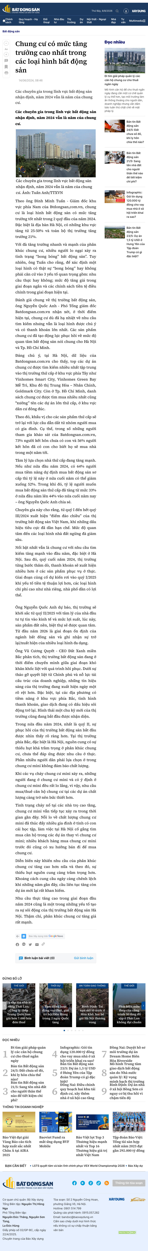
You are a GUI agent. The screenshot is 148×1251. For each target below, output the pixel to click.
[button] (6, 43)
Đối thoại (46, 21)
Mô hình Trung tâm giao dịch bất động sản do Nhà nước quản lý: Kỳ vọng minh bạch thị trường (127, 1072)
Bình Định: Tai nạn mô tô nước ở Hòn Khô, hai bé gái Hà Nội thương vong (92, 1014)
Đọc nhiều (115, 42)
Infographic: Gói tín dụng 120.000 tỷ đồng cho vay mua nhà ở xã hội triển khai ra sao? (135, 204)
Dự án (81, 21)
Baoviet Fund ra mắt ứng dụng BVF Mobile (54, 1141)
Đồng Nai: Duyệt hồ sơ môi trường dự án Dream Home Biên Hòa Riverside (127, 1054)
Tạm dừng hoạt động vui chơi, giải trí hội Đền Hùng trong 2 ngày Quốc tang (55, 1014)
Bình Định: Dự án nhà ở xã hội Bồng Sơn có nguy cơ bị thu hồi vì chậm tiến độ (127, 1091)
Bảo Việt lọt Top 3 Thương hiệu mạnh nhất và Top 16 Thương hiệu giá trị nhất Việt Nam (91, 1146)
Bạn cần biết (15, 1166)
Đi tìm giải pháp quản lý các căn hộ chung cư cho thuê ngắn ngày (122, 80)
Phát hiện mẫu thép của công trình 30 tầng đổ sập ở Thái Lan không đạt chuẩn (129, 1014)
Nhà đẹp (113, 21)
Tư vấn (123, 21)
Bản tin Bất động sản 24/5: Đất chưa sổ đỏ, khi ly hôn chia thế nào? (135, 132)
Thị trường (71, 21)
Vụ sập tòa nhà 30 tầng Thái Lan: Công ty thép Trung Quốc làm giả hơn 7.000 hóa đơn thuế (19, 1012)
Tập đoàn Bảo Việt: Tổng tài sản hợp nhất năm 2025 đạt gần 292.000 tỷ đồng (129, 1144)
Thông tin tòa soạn (129, 1183)
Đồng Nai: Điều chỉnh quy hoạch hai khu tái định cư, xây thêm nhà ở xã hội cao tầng (77, 1091)
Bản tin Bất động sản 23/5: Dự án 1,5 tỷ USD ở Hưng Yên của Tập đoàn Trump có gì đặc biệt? (136, 242)
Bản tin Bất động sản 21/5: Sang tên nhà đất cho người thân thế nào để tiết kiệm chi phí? (135, 167)
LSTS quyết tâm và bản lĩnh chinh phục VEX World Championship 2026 (78, 1165)
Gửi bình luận (83, 958)
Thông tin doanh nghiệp (23, 1107)
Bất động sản (11, 31)
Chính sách (9, 21)
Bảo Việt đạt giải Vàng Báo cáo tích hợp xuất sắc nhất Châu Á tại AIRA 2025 (17, 1146)
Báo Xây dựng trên (46, 936)
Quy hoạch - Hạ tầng (28, 21)
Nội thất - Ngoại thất (96, 21)
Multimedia (136, 20)
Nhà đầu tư (59, 21)
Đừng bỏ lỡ (12, 978)
